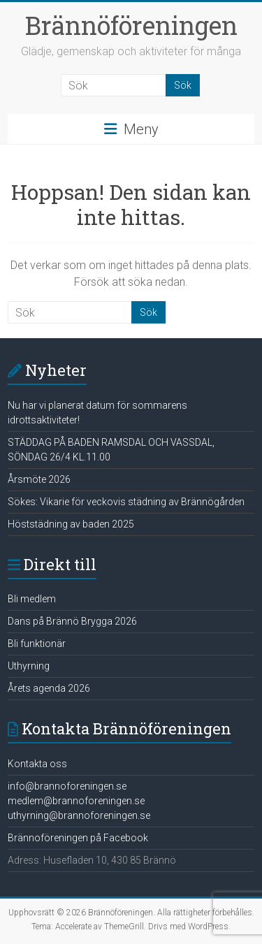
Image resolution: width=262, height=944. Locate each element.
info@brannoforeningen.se (67, 786)
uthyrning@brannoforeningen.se (79, 815)
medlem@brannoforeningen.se (76, 800)
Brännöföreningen (131, 25)
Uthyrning (29, 665)
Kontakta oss (37, 763)
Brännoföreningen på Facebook (78, 837)
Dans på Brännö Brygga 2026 (72, 621)
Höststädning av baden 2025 (71, 524)
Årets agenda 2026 (49, 688)
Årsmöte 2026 (39, 479)
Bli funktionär (37, 643)
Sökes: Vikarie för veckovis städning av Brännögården (126, 501)
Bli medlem (32, 598)
